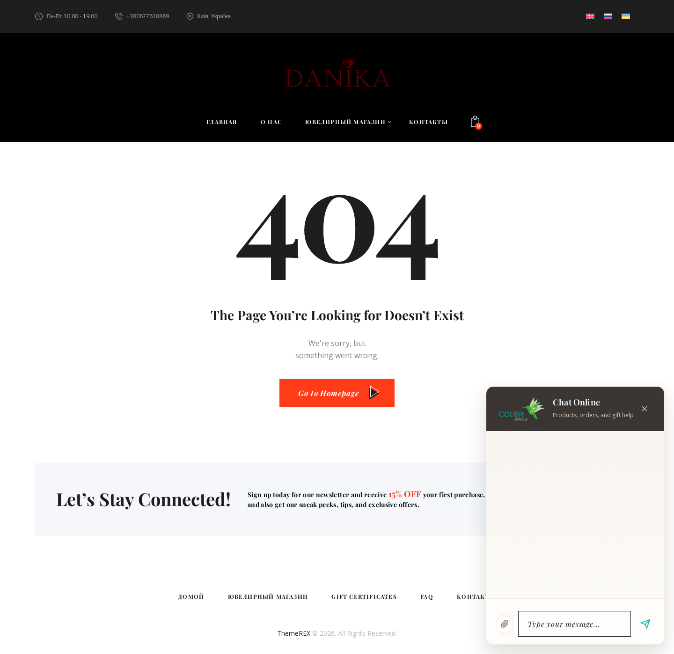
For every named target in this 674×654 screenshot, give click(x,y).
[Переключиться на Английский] (590, 16)
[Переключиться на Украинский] (626, 16)
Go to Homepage (328, 393)
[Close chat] (644, 408)
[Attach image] (504, 624)
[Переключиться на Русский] (608, 16)
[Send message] (645, 624)
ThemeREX (293, 633)
